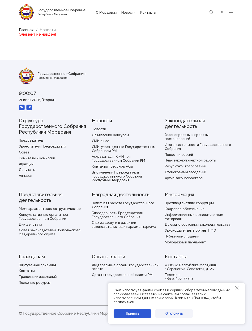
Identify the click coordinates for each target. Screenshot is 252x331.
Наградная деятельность (120, 194)
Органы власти (108, 256)
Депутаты (27, 170)
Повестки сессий (179, 155)
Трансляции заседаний (38, 277)
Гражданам (32, 256)
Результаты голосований (185, 166)
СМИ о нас (100, 141)
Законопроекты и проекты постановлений (187, 137)
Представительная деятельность (41, 197)
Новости (128, 12)
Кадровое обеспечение (185, 209)
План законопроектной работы (190, 160)
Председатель (31, 140)
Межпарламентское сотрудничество (50, 209)
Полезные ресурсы (35, 282)
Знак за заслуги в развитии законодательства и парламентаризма (124, 225)
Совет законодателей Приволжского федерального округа (50, 232)
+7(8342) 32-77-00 (179, 279)
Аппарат (26, 176)
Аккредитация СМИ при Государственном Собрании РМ (118, 158)
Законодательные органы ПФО (190, 230)
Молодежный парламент (185, 242)
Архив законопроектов (184, 178)
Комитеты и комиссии (37, 158)
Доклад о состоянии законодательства (197, 224)
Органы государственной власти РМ (122, 275)
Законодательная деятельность (185, 123)
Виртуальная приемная (37, 265)
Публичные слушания (182, 236)
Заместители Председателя (42, 146)
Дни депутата (30, 224)
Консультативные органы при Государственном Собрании (43, 217)
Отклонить (174, 313)
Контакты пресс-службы (112, 166)
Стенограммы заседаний (185, 172)
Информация (179, 194)
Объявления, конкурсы (110, 135)
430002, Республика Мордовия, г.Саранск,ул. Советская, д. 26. (191, 267)
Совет (24, 152)
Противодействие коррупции (189, 203)
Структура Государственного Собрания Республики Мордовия (52, 126)
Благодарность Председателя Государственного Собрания (117, 215)
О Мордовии (106, 12)
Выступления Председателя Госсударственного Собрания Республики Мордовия (117, 176)
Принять (132, 313)
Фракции (26, 164)
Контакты (148, 12)
